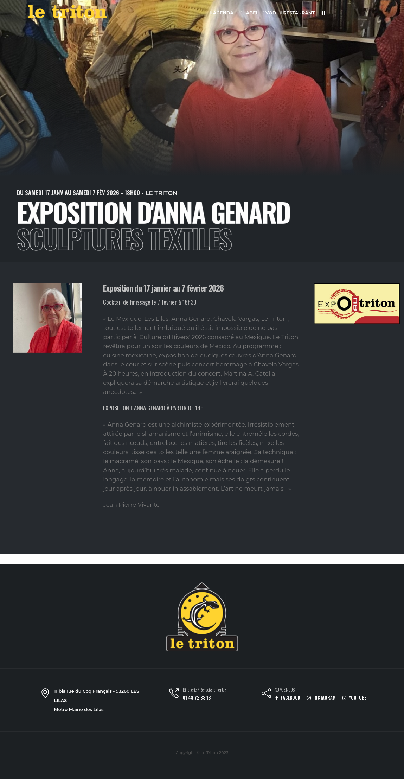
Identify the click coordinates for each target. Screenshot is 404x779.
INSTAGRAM (321, 697)
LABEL (249, 13)
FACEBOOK (287, 697)
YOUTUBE (354, 697)
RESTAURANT (297, 13)
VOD (269, 13)
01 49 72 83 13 (197, 697)
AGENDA (221, 13)
